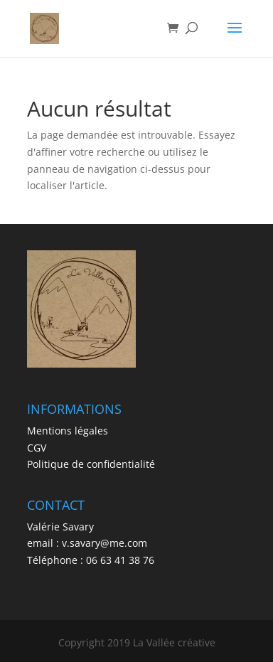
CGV (36, 447)
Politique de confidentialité (91, 464)
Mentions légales (67, 430)
